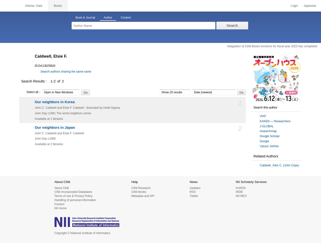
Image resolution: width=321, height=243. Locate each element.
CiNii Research (141, 188)
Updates (195, 188)
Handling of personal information (75, 200)
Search (232, 25)
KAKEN (241, 188)
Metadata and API (142, 196)
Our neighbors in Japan (55, 127)
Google (264, 141)
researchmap (268, 131)
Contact (59, 204)
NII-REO (241, 196)
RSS (193, 192)
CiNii (9, 6)
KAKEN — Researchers (275, 121)
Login (294, 5)
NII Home (61, 208)
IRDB (239, 192)
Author (108, 17)
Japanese (310, 5)
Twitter (194, 196)
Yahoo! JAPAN (269, 146)
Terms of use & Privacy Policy (74, 196)
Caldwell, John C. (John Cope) (279, 165)
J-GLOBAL (267, 126)
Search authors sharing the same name (66, 71)
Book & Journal (85, 17)
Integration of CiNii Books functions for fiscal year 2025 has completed (272, 46)
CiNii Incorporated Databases (73, 192)
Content (126, 17)
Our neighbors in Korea (55, 102)
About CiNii (62, 188)
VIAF (263, 116)
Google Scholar (270, 136)
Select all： (31, 92)
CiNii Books (138, 192)
